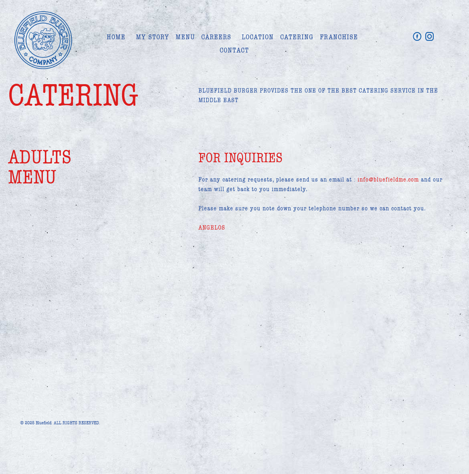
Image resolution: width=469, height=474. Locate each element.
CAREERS (216, 37)
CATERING (296, 37)
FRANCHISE (339, 37)
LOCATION (258, 37)
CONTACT (234, 50)
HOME (116, 37)
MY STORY (152, 37)
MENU (185, 37)
